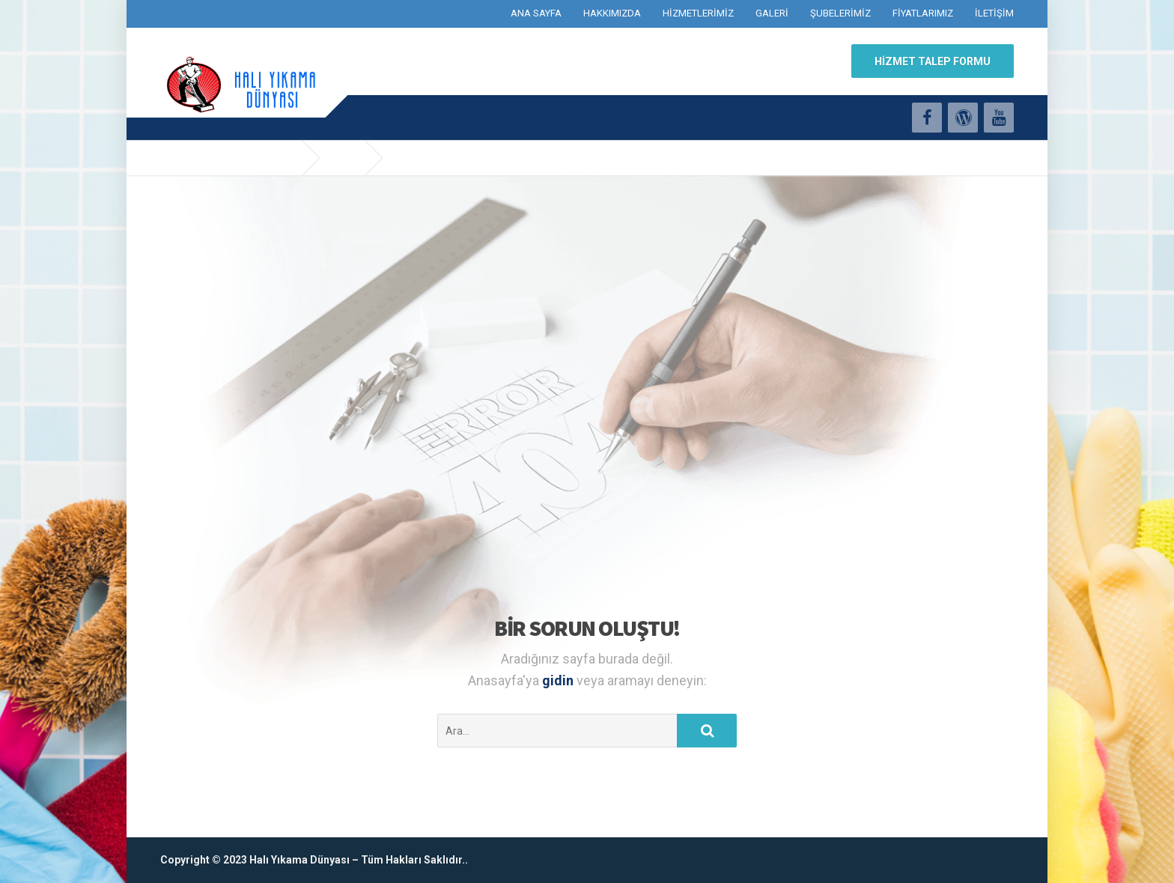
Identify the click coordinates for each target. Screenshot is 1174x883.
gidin (559, 680)
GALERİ (771, 13)
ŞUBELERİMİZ (840, 13)
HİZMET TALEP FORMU (933, 61)
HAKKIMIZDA (612, 13)
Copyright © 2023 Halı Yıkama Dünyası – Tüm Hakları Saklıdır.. (314, 860)
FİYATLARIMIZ (922, 13)
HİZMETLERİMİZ (698, 13)
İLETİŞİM (994, 13)
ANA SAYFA (536, 13)
